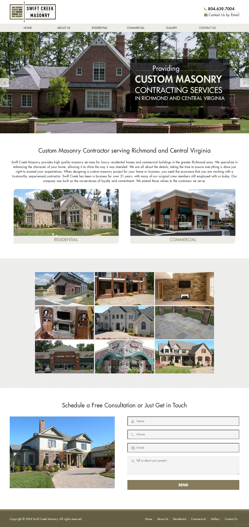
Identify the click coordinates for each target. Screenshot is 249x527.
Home (28, 28)
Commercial (136, 28)
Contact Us (207, 28)
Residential (99, 28)
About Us (63, 28)
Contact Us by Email (221, 15)
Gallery (171, 28)
